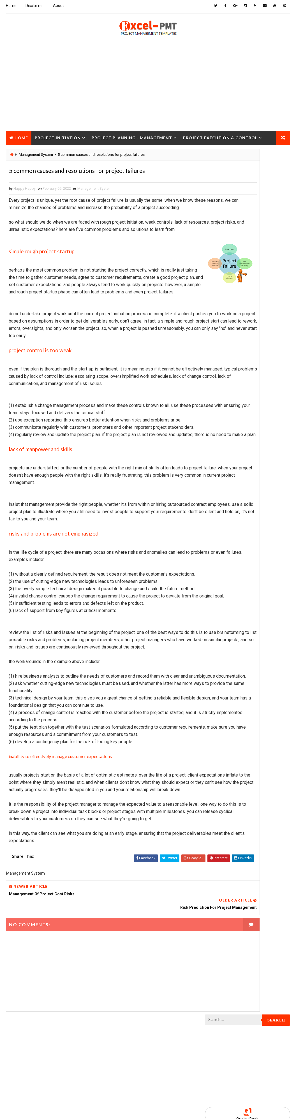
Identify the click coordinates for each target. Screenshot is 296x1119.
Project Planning (223, 731)
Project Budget (221, 467)
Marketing (262, 447)
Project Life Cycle (261, 663)
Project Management (226, 673)
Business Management (227, 349)
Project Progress (223, 771)
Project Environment (226, 614)
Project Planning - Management (132, 136)
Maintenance (219, 418)
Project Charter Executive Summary (239, 486)
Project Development (226, 594)
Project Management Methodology (238, 682)
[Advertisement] (148, 90)
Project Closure (29, 150)
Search (276, 157)
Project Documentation (228, 604)
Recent (219, 269)
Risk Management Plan (227, 879)
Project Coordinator (226, 565)
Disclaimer (35, 5)
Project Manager (222, 702)
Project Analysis (222, 457)
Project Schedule (223, 829)
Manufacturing (221, 447)
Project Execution (224, 633)
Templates (217, 888)
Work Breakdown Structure (232, 898)
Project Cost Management (231, 574)
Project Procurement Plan (231, 761)
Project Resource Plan (228, 810)
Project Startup (222, 849)
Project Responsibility (228, 820)
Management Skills (224, 427)
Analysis (252, 339)
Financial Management (227, 368)
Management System (94, 190)
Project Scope (220, 839)
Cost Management (223, 359)
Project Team (263, 859)
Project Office (220, 712)
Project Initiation (58, 136)
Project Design (221, 584)
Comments (276, 269)
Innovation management (228, 388)
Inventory (216, 398)
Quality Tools (250, 869)
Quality (214, 869)
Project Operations (225, 722)
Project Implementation (228, 643)
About (58, 5)
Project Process (222, 741)
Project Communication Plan (233, 535)
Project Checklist (224, 496)
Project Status (221, 859)
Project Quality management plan (237, 790)
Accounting (218, 339)
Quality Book (247, 256)
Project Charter (222, 476)
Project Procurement (227, 751)
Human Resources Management (234, 378)
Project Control (222, 555)
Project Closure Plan (227, 516)
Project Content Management (234, 545)
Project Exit (265, 633)
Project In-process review (231, 653)
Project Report (221, 800)
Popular (247, 269)
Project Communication (228, 525)
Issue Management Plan (228, 408)
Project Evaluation (224, 623)
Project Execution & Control (220, 136)
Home (11, 5)
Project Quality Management (233, 780)
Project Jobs (219, 663)
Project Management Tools (231, 692)
